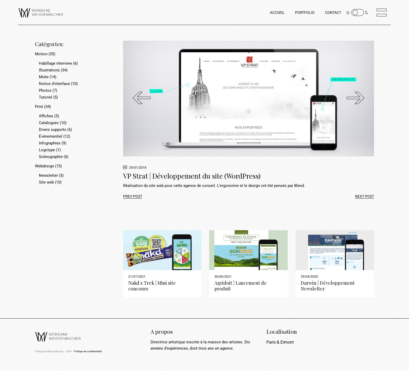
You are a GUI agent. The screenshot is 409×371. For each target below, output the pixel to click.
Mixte (44, 77)
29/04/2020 (309, 276)
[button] (355, 98)
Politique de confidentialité (88, 351)
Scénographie (51, 156)
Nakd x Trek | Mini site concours (152, 286)
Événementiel (50, 136)
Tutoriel (45, 97)
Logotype (47, 150)
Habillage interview (55, 63)
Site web (46, 182)
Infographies (50, 143)
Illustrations (49, 70)
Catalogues (49, 122)
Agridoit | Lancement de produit (240, 286)
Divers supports (52, 129)
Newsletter (48, 175)
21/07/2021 (137, 276)
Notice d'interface (54, 83)
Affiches (46, 116)
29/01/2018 (134, 167)
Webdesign (44, 166)
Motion (41, 54)
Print (39, 106)
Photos (45, 90)
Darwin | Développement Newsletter (328, 286)
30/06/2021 (223, 276)
